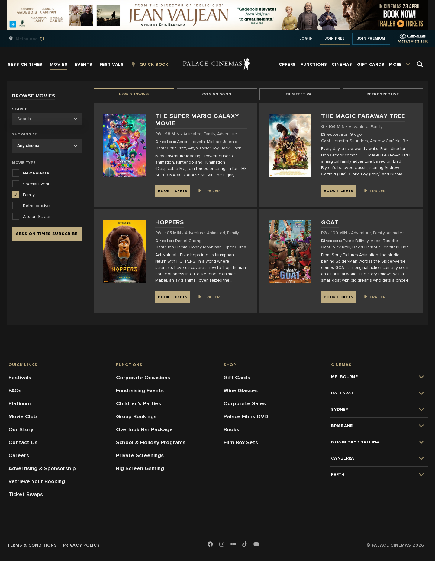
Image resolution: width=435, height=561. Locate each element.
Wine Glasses (241, 390)
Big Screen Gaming (140, 468)
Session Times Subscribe (47, 233)
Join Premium (371, 38)
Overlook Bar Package (144, 429)
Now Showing (134, 94)
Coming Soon (216, 94)
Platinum (19, 403)
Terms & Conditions (32, 545)
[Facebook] (210, 544)
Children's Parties (138, 403)
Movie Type (24, 163)
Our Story (20, 429)
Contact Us (22, 442)
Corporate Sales (245, 403)
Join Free (334, 38)
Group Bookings (136, 416)
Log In (306, 38)
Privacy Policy (81, 545)
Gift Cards (237, 377)
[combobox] (47, 119)
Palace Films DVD (246, 416)
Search (20, 109)
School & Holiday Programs (150, 442)
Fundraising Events (140, 390)
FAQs (14, 390)
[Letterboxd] (233, 544)
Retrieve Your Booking (36, 481)
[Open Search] (420, 64)
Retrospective (382, 94)
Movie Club (22, 416)
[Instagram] (221, 544)
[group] (33, 38)
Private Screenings (140, 455)
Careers (18, 455)
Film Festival (300, 94)
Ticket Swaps (25, 494)
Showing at (24, 134)
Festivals (19, 377)
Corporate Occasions (143, 377)
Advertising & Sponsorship (42, 468)
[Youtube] (256, 544)
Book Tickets (172, 191)
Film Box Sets (241, 442)
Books (231, 429)
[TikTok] (244, 544)
